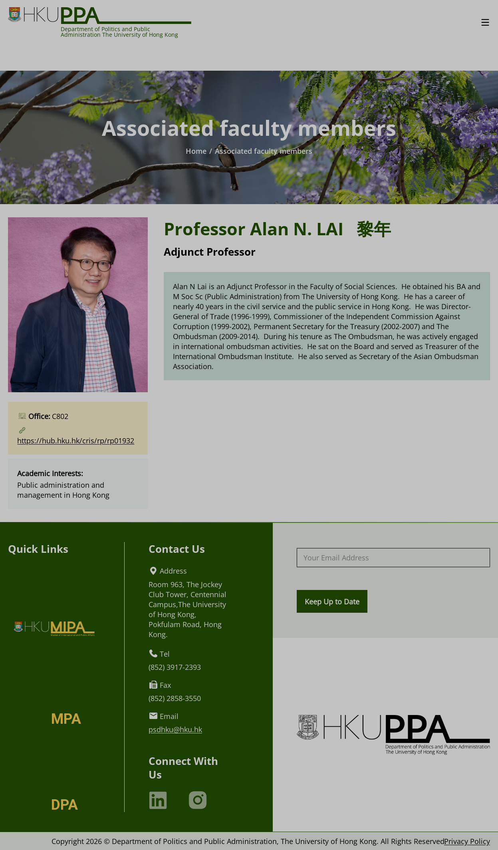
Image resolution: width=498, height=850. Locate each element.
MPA (66, 719)
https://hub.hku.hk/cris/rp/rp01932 (75, 440)
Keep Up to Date (332, 601)
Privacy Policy (467, 841)
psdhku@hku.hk (175, 729)
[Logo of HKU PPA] (99, 15)
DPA (64, 804)
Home (196, 151)
